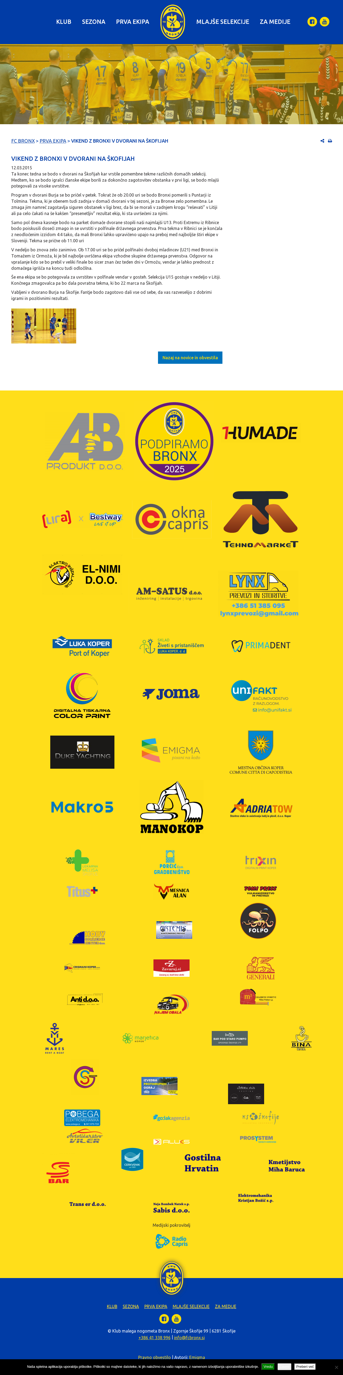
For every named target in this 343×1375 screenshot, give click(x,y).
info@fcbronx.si (189, 1337)
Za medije (275, 21)
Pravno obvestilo (154, 1357)
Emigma (197, 1357)
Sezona (93, 21)
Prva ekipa (132, 21)
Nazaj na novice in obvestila (190, 357)
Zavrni (284, 1367)
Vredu (268, 1367)
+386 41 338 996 (154, 1337)
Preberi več (305, 1367)
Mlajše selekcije (222, 21)
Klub (63, 21)
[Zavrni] (336, 1367)
